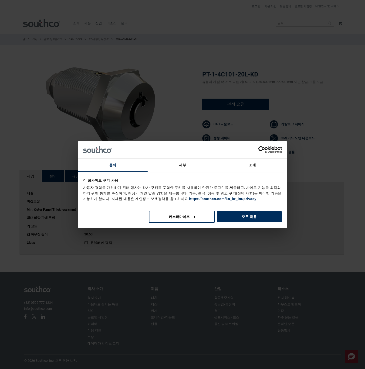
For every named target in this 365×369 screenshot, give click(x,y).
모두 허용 (249, 217)
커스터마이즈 (182, 217)
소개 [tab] (252, 165)
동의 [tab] (112, 165)
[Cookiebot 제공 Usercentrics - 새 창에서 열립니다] (261, 149)
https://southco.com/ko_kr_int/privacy (222, 199)
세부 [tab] (182, 165)
